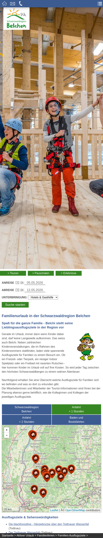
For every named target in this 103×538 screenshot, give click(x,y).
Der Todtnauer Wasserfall (24, 532)
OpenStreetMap (75, 510)
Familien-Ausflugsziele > (73, 535)
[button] (47, 477)
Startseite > (9, 535)
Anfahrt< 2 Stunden (26, 419)
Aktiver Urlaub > (26, 535)
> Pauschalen (40, 273)
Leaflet (54, 510)
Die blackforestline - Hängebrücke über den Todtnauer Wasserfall (49, 524)
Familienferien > (47, 535)
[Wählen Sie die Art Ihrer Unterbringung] (43, 297)
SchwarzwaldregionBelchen (27, 409)
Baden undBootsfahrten (76, 419)
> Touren (13, 273)
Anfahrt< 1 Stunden (76, 409)
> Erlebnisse (68, 273)
